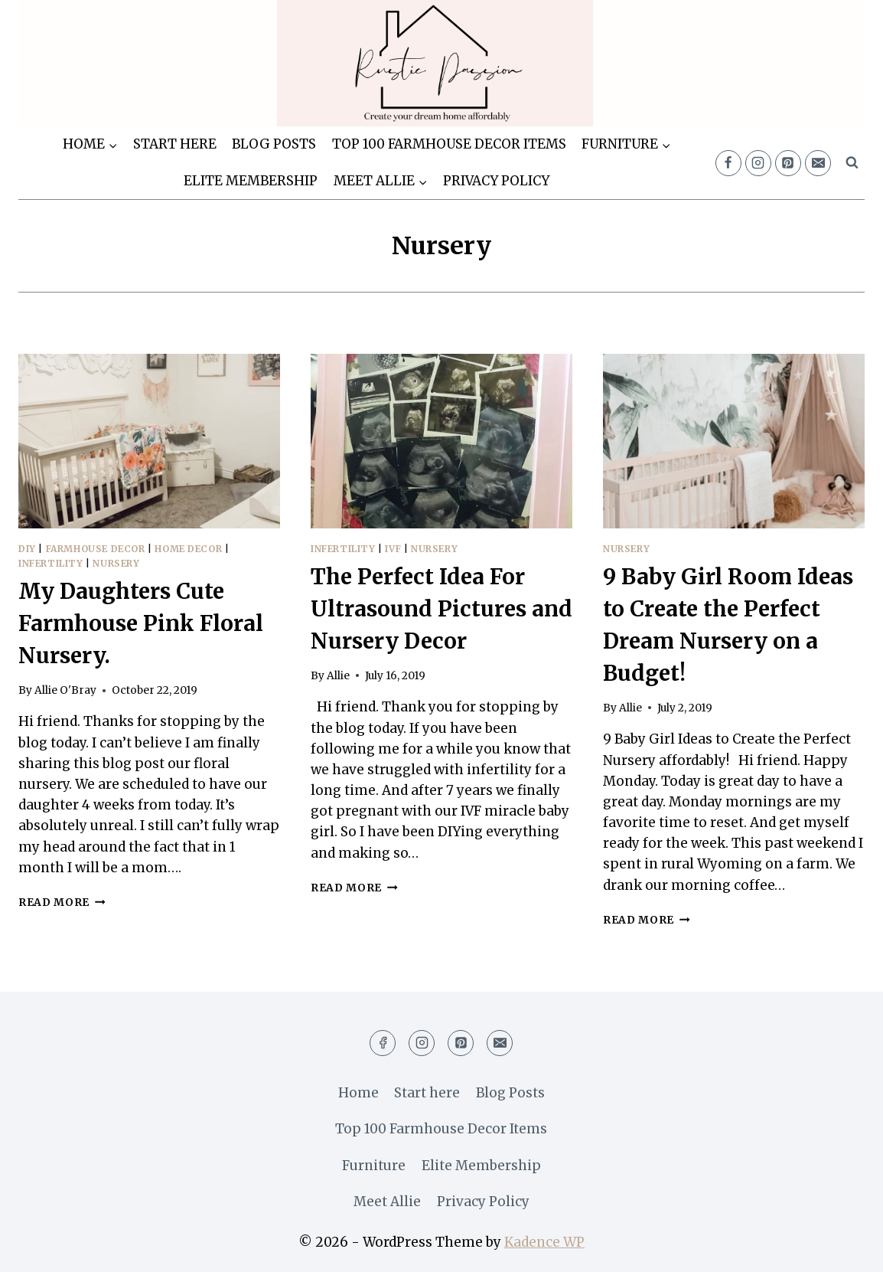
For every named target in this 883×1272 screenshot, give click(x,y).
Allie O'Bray (65, 690)
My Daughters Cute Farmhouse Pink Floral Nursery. (140, 623)
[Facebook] (728, 163)
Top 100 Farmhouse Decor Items (449, 144)
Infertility (50, 563)
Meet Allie (387, 1201)
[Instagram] (758, 163)
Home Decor (188, 548)
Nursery (116, 563)
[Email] (818, 163)
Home (358, 1092)
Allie (338, 675)
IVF (393, 548)
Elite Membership (251, 180)
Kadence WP (544, 1242)
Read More (62, 902)
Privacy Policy (496, 180)
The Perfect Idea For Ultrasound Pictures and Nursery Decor (441, 609)
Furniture (374, 1165)
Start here (175, 144)
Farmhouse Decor (95, 548)
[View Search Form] (852, 163)
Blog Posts (274, 144)
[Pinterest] (788, 163)
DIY (27, 548)
